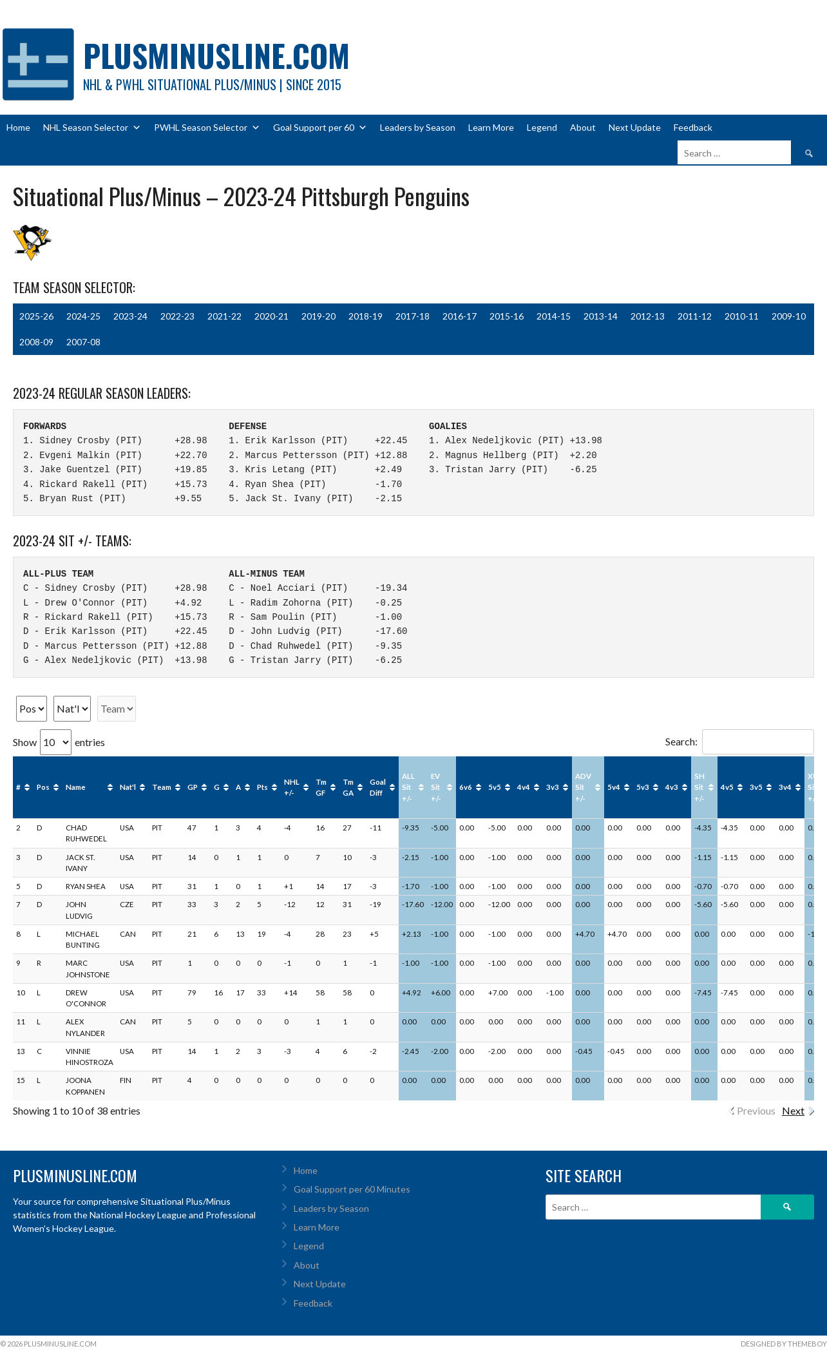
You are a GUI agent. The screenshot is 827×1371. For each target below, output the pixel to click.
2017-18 (412, 316)
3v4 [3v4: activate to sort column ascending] (785, 787)
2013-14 (601, 316)
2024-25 (83, 316)
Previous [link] (756, 1110)
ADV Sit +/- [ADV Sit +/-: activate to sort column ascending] (583, 787)
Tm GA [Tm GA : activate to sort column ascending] (348, 787)
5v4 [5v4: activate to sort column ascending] (613, 787)
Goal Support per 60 (320, 127)
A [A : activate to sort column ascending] (238, 787)
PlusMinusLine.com (216, 55)
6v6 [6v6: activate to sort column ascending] (465, 787)
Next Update (635, 127)
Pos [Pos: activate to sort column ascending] (43, 787)
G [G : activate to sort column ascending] (217, 787)
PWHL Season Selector (207, 127)
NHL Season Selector (92, 127)
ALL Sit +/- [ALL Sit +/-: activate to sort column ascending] (408, 787)
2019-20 (318, 316)
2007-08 (83, 341)
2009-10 (789, 316)
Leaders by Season (417, 127)
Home (18, 127)
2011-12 (695, 316)
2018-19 (365, 316)
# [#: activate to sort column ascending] (18, 787)
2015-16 (507, 316)
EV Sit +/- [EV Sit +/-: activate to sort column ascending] (436, 787)
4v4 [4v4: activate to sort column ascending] (523, 787)
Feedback (693, 127)
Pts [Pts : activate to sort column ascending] (262, 787)
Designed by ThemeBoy (784, 1343)
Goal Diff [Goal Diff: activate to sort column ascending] (378, 787)
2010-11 (742, 316)
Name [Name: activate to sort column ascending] (76, 787)
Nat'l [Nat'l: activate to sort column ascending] (128, 787)
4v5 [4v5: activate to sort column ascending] (727, 787)
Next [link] (793, 1110)
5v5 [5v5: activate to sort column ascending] (494, 787)
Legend (542, 127)
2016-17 (459, 316)
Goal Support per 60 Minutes (352, 1189)
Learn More (491, 127)
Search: (739, 741)
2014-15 (554, 316)
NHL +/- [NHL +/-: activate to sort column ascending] (291, 787)
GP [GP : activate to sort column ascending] (192, 787)
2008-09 (36, 341)
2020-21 (271, 316)
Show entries (59, 742)
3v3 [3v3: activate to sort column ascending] (552, 787)
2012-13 (648, 316)
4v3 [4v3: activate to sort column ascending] (671, 787)
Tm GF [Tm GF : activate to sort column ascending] (321, 787)
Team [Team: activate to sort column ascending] (161, 787)
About (583, 127)
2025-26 (36, 316)
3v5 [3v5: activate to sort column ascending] (756, 787)
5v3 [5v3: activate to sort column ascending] (642, 787)
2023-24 (130, 316)
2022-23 (177, 316)
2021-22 (224, 316)
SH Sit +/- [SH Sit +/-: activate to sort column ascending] (699, 787)
